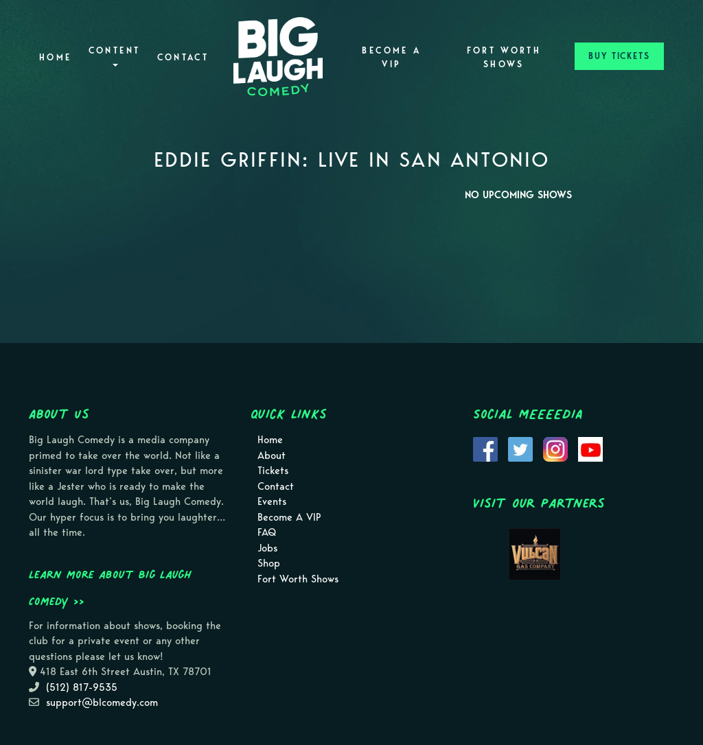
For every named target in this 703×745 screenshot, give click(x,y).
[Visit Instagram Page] (555, 448)
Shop (268, 563)
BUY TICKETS (619, 56)
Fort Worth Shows (504, 57)
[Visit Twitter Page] (520, 448)
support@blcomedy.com (102, 702)
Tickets (272, 470)
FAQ (266, 532)
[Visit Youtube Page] (590, 448)
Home (55, 57)
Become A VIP (391, 57)
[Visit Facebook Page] (485, 448)
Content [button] (115, 56)
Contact (183, 57)
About (271, 455)
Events (271, 501)
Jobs (267, 548)
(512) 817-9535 (81, 687)
